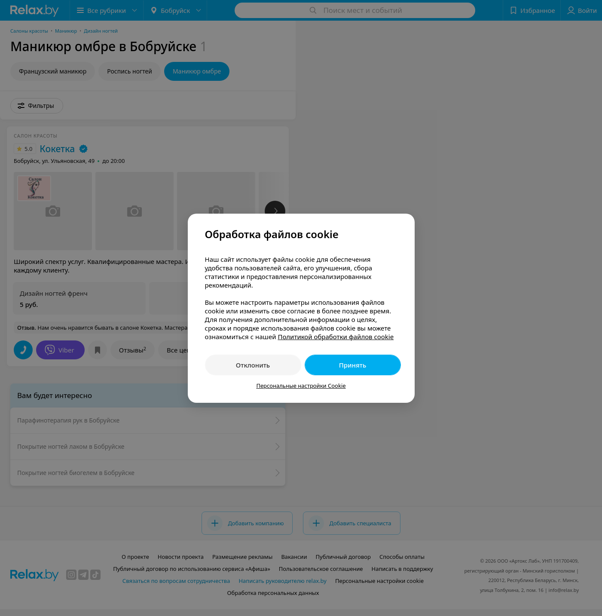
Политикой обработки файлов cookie (336, 336)
